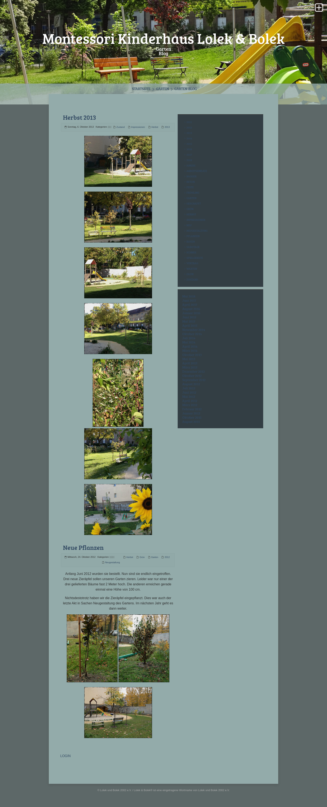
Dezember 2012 (193, 371)
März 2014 (189, 350)
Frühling (192, 192)
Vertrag (192, 263)
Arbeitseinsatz (196, 171)
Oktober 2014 (192, 334)
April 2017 (189, 304)
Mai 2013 (188, 359)
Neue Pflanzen (83, 547)
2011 (189, 122)
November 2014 (193, 329)
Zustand (120, 127)
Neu (189, 225)
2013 (167, 127)
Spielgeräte (194, 258)
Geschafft (193, 203)
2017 (189, 154)
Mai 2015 (188, 321)
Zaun (190, 274)
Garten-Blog (185, 88)
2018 (189, 160)
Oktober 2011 (191, 417)
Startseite (141, 88)
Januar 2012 (191, 413)
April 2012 (189, 400)
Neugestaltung (112, 562)
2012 (167, 557)
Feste (190, 187)
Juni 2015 (189, 317)
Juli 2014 (188, 338)
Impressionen (138, 127)
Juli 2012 (188, 388)
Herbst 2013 (79, 117)
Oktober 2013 (192, 354)
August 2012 (191, 384)
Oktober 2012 (192, 375)
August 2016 (191, 308)
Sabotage (193, 247)
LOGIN (65, 756)
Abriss (190, 165)
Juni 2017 (189, 300)
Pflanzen (193, 236)
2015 (189, 144)
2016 (189, 149)
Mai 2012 (188, 396)
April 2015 (189, 325)
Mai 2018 (188, 296)
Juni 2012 (189, 392)
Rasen (190, 241)
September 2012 (194, 379)
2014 (189, 138)
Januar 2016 (191, 313)
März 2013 (189, 367)
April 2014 (189, 346)
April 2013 (189, 363)
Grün (142, 557)
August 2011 (191, 421)
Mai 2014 (188, 342)
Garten (162, 88)
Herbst (154, 127)
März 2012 (189, 405)
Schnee (191, 252)
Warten (191, 269)
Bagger (191, 176)
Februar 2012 (192, 409)
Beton (190, 182)
